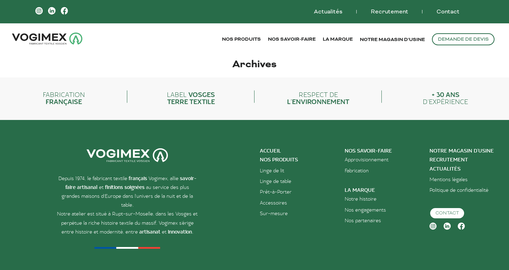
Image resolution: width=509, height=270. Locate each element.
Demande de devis (463, 39)
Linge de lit (272, 170)
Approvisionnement (366, 159)
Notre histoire (360, 199)
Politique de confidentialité (458, 190)
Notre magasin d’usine (461, 151)
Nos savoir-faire (368, 151)
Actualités (328, 11)
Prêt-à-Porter (276, 192)
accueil (270, 151)
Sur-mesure (274, 213)
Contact (448, 11)
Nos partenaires (363, 220)
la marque (360, 190)
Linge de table (275, 181)
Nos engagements (365, 210)
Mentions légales (448, 179)
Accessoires (273, 203)
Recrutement (389, 11)
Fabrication (357, 170)
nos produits (279, 159)
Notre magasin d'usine (392, 39)
